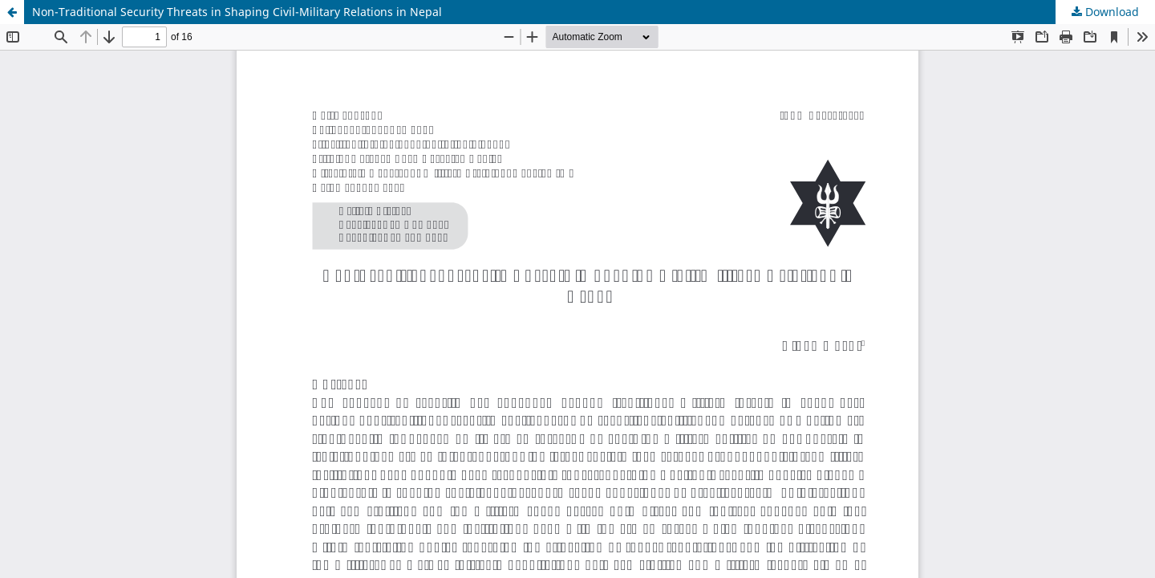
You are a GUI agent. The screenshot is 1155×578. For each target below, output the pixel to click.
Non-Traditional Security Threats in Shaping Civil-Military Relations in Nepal (237, 11)
